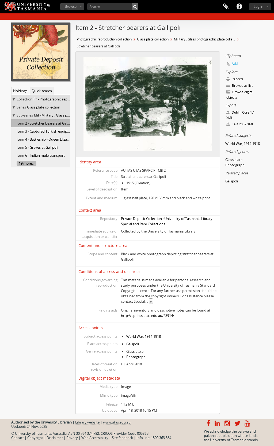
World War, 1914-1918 (143, 336)
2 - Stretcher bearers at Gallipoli (50, 123)
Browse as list (239, 85)
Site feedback (122, 437)
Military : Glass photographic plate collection (205, 39)
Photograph (136, 356)
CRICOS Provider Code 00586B (125, 433)
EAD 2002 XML (240, 124)
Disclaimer (55, 437)
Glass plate (134, 351)
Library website (87, 422)
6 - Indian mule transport (45, 155)
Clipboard (226, 6)
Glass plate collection (43, 107)
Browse (71, 6)
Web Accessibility (94, 437)
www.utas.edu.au (117, 422)
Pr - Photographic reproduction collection (66, 99)
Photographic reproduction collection (104, 39)
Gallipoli (132, 344)
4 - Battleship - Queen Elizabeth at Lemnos (58, 139)
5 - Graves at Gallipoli (41, 147)
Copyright (35, 437)
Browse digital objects (239, 95)
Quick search (42, 90)
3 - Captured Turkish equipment (50, 131)
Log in (258, 6)
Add (235, 63)
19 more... (26, 163)
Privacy (72, 437)
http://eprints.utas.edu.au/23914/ (147, 315)
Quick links (239, 6)
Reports (234, 79)
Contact (17, 437)
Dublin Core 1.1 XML (240, 115)
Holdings (20, 90)
